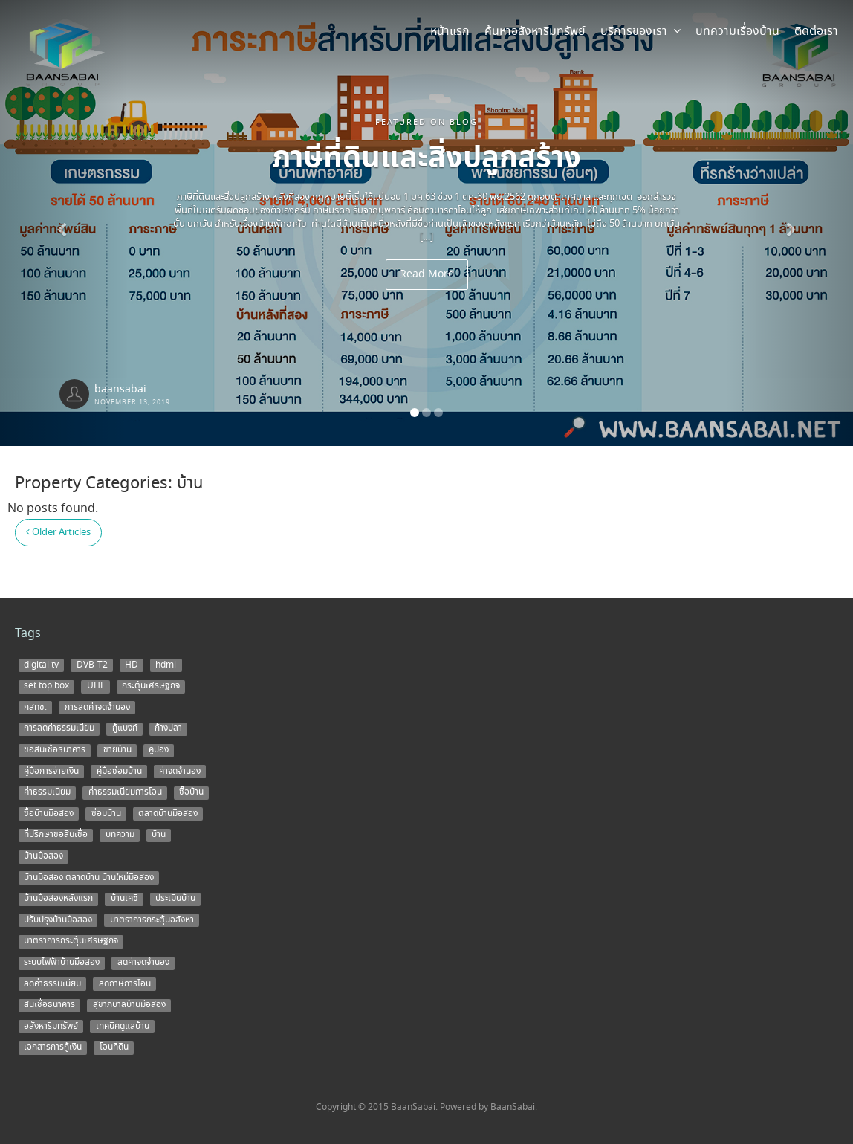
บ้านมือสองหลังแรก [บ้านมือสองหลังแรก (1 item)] (58, 899)
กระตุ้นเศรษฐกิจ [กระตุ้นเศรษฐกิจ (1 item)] (151, 686)
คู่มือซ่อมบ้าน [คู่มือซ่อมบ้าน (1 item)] (119, 771)
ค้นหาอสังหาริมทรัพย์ (535, 31)
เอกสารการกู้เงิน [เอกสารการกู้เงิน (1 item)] (53, 1047)
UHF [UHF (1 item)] (96, 686)
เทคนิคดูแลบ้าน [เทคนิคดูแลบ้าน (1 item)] (122, 1026)
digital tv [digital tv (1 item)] (41, 664)
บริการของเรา (640, 31)
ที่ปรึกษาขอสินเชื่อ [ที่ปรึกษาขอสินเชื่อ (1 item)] (56, 835)
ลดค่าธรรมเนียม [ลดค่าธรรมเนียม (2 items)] (52, 983)
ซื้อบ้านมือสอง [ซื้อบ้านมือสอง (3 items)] (49, 813)
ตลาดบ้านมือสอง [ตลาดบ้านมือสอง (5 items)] (168, 813)
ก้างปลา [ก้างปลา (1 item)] (168, 728)
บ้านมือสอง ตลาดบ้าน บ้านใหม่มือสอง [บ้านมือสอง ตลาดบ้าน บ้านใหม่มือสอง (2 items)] (89, 877)
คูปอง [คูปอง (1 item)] (159, 750)
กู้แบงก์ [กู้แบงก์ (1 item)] (124, 728)
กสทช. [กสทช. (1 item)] (35, 707)
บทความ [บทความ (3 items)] (120, 835)
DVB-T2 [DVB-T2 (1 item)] (92, 664)
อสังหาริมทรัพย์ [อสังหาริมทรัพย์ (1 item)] (51, 1026)
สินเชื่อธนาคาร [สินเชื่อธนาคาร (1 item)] (49, 1005)
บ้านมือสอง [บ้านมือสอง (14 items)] (43, 856)
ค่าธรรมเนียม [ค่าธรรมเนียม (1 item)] (47, 792)
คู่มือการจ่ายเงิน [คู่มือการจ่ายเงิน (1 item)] (51, 771)
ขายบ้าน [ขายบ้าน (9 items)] (117, 750)
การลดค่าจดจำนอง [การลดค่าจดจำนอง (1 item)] (97, 707)
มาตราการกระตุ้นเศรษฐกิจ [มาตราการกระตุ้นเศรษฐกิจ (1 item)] (71, 941)
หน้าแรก (450, 31)
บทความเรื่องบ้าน (737, 31)
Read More (427, 274)
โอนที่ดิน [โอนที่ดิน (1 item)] (114, 1047)
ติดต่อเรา (816, 31)
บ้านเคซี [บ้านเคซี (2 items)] (124, 899)
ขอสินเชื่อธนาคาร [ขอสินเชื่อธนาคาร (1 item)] (54, 750)
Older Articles (58, 533)
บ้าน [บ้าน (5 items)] (159, 835)
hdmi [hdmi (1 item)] (165, 664)
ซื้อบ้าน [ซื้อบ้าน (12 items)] (191, 792)
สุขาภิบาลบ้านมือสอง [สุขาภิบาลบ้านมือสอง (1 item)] (129, 1005)
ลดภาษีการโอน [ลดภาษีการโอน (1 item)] (125, 983)
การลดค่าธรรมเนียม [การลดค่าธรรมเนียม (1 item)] (59, 728)
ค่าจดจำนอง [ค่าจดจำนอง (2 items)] (180, 771)
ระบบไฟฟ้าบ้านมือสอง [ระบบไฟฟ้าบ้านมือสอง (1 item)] (62, 963)
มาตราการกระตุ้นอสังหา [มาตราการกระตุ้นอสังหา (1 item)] (152, 919)
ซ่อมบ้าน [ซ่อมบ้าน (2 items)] (106, 813)
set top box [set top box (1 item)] (46, 686)
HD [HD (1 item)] (131, 664)
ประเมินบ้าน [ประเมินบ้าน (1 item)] (175, 899)
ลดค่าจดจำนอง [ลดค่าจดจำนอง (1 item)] (143, 963)
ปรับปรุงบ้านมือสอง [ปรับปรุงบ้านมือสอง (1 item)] (58, 919)
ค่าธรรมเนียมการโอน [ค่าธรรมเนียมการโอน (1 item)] (125, 792)
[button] (64, 223)
